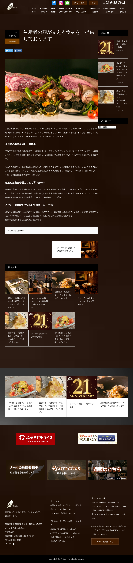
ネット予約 (79, 3)
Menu (53, 10)
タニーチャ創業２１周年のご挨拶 (121, 44)
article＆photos (110, 10)
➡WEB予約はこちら (105, 542)
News (122, 10)
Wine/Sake (81, 10)
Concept (43, 10)
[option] (20, 396)
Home (34, 10)
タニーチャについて (12, 34)
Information (95, 10)
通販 (94, 3)
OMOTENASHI (65, 10)
